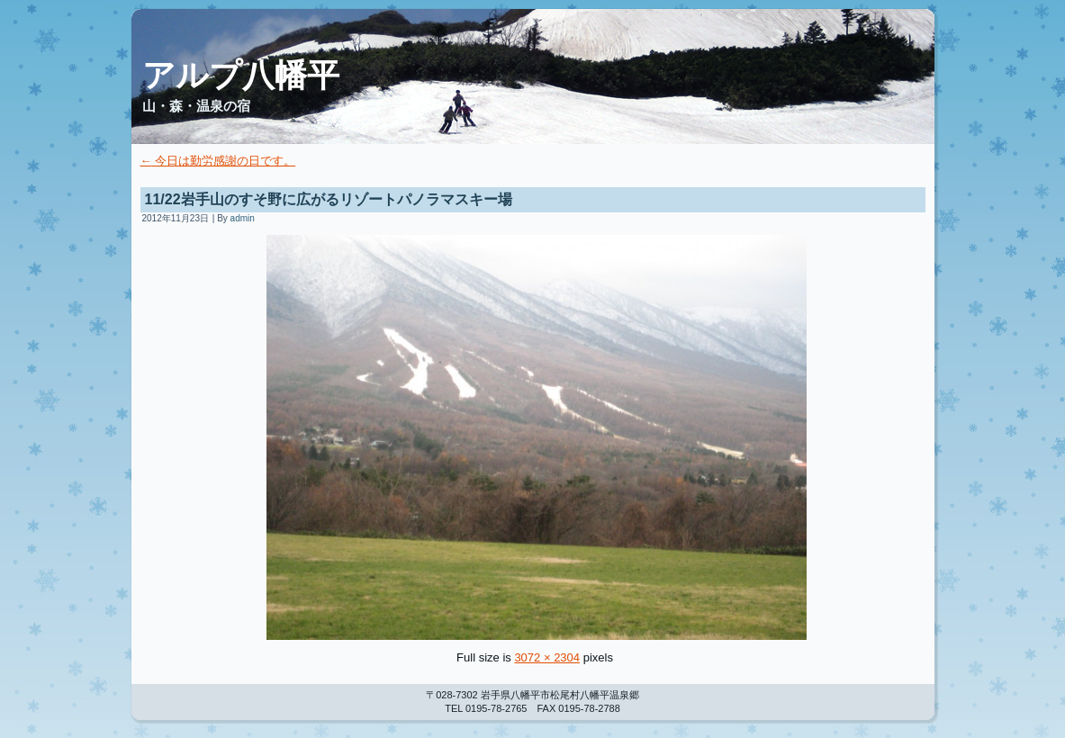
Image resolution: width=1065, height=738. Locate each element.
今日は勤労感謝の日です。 (218, 160)
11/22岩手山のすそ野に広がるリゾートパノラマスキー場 (328, 199)
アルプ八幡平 (240, 75)
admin (242, 218)
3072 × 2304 (547, 657)
